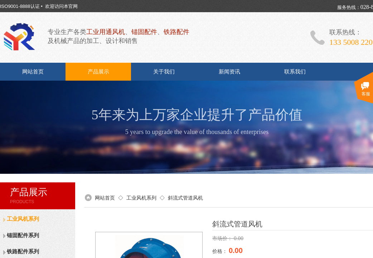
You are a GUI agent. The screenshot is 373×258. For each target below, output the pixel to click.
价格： (220, 251)
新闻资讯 (229, 72)
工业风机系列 (23, 219)
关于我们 (164, 72)
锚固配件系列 (23, 235)
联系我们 (295, 72)
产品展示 (98, 72)
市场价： (223, 238)
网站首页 (33, 72)
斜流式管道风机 (185, 198)
